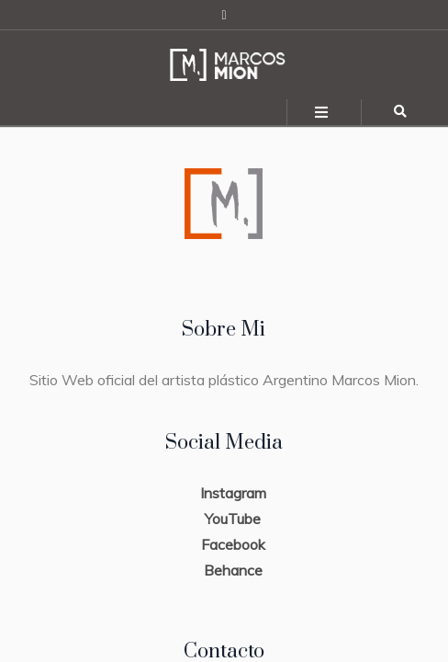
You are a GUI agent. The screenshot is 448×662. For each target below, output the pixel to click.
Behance (233, 570)
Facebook (233, 544)
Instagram (233, 493)
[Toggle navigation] (322, 112)
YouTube (233, 518)
